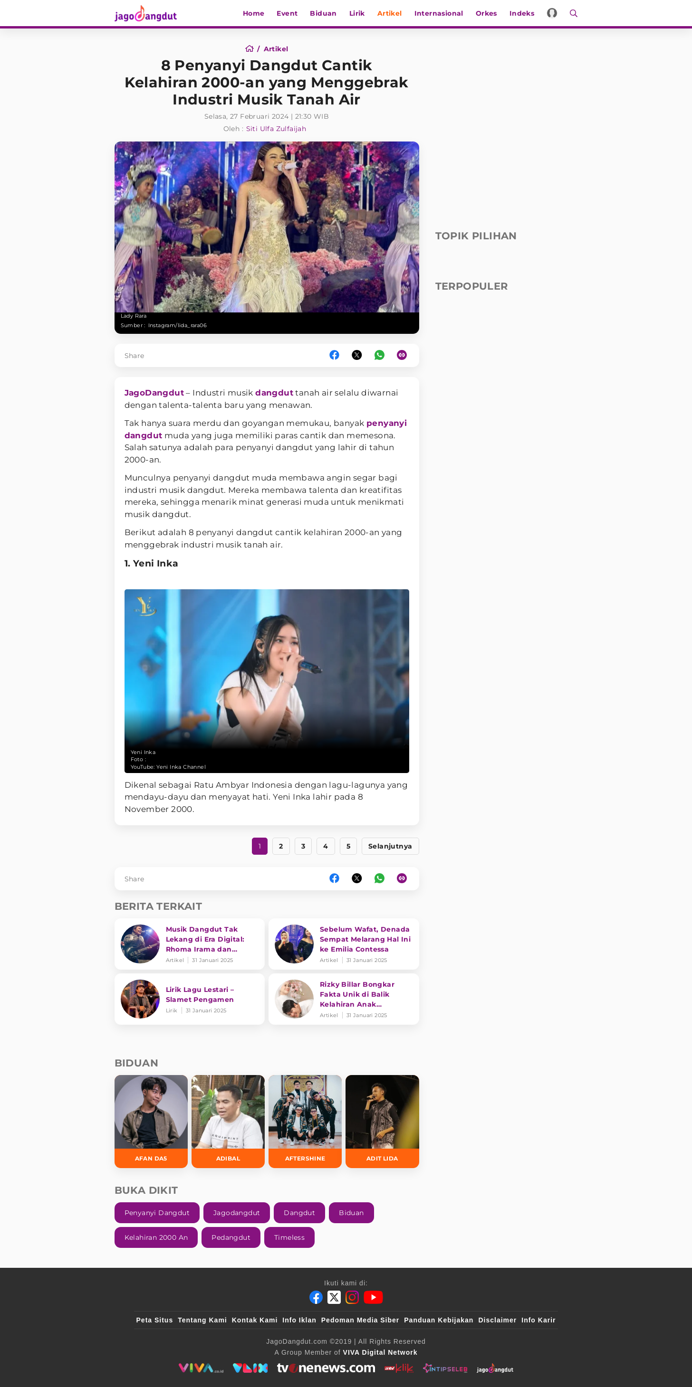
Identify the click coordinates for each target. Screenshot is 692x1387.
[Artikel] (276, 49)
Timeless (289, 1237)
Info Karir (538, 1320)
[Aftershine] (305, 1121)
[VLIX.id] (250, 1368)
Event (287, 13)
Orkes (486, 13)
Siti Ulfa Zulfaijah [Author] (276, 128)
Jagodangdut (236, 1212)
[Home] (252, 49)
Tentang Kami (202, 1320)
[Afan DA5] (151, 1121)
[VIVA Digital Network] (380, 1352)
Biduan (323, 13)
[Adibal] (228, 1121)
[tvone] (326, 1368)
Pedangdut (230, 1237)
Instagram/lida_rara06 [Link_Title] (177, 325)
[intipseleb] (445, 1368)
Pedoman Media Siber (360, 1320)
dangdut (274, 392)
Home (254, 13)
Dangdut (299, 1212)
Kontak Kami (255, 1320)
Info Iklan (299, 1320)
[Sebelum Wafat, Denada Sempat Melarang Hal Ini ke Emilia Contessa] (344, 944)
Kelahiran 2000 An (156, 1237)
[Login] (552, 13)
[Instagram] (352, 1297)
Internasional (438, 13)
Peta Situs (154, 1320)
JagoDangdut (154, 392)
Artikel (389, 13)
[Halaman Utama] (149, 13)
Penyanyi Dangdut (157, 1212)
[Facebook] (316, 1297)
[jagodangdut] (495, 1368)
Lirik (357, 13)
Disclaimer (497, 1320)
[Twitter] (334, 1297)
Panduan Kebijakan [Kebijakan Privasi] (438, 1320)
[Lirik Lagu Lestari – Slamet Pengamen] (190, 999)
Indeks (521, 13)
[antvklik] (398, 1368)
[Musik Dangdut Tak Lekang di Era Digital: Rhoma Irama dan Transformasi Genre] (190, 944)
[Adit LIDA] (382, 1121)
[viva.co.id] (201, 1368)
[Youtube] (373, 1297)
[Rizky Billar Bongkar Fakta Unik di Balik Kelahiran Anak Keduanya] (344, 999)
